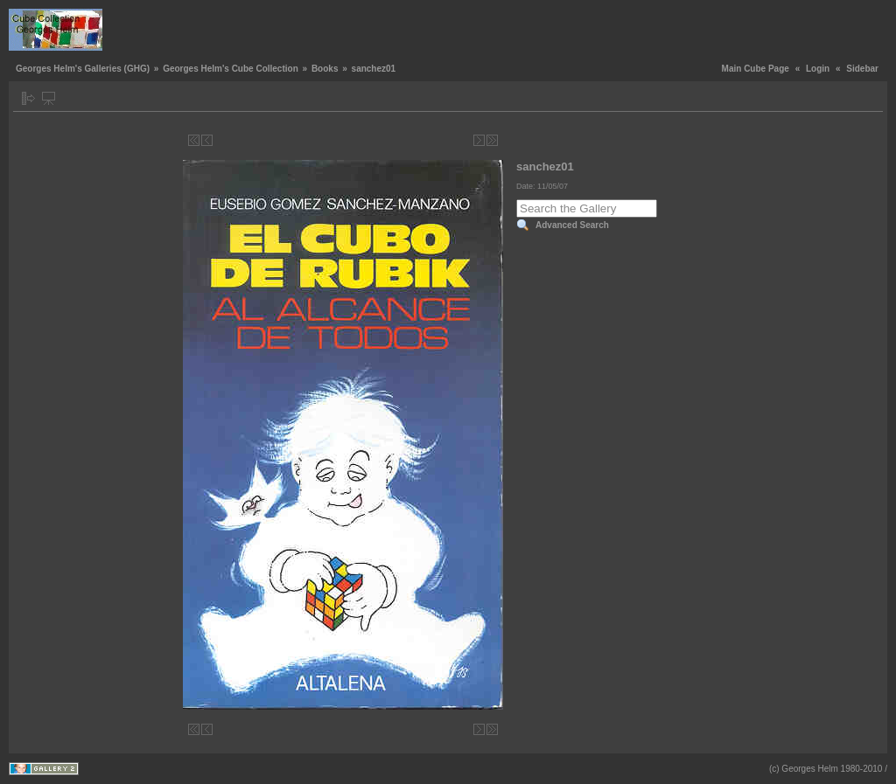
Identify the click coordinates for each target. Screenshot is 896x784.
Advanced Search (572, 225)
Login (818, 68)
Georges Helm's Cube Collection (230, 68)
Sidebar (862, 68)
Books (325, 68)
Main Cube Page (755, 68)
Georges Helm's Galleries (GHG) (83, 68)
